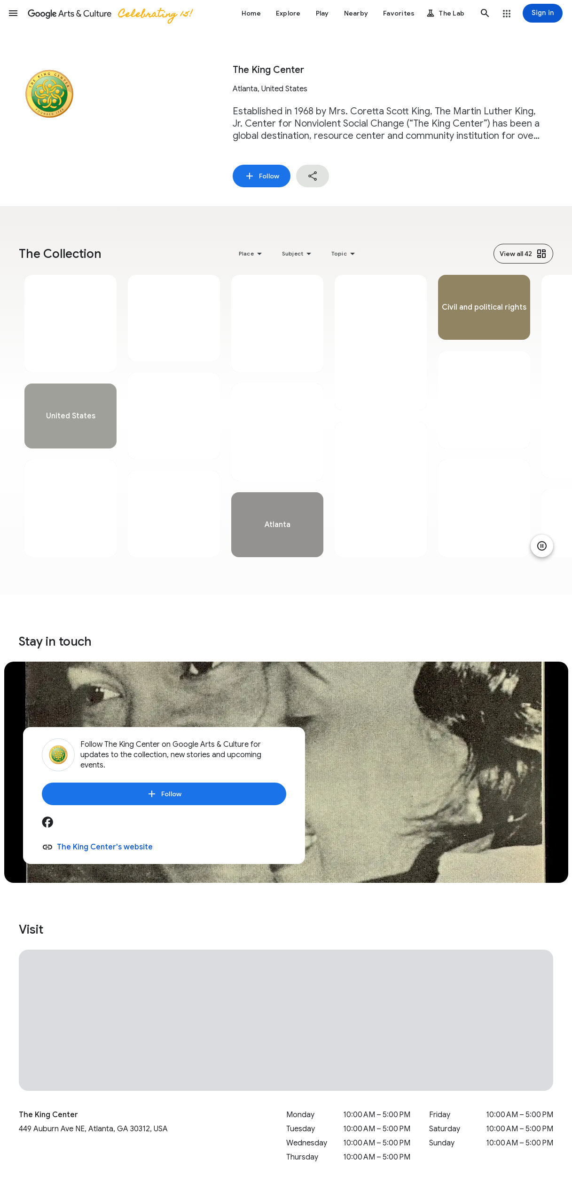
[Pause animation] (542, 546)
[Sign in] (543, 13)
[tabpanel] (70, 416)
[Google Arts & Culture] (109, 13)
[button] (13, 13)
